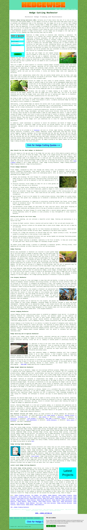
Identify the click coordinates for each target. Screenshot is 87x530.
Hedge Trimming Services (22, 495)
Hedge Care (69, 498)
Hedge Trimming (32, 501)
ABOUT (63, 9)
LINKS (60, 9)
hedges (40, 53)
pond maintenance (32, 420)
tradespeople (27, 421)
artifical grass (23, 416)
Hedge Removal (52, 495)
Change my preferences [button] (61, 525)
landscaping (60, 416)
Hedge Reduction (60, 498)
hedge (20, 406)
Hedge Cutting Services (64, 503)
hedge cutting (15, 415)
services (38, 139)
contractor (53, 56)
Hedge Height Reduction (44, 500)
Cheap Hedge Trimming (65, 495)
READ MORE (24, 364)
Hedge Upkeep (29, 504)
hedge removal (41, 480)
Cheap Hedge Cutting (23, 498)
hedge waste (44, 92)
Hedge (12, 130)
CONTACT (68, 9)
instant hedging (50, 317)
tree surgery (35, 456)
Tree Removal (20, 503)
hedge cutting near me (32, 482)
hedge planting (27, 268)
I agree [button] (48, 525)
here (33, 441)
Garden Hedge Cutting (25, 496)
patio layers (70, 420)
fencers (64, 418)
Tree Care (39, 503)
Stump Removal (30, 503)
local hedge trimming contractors (37, 474)
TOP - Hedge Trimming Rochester (20, 507)
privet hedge (50, 219)
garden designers (52, 420)
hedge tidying (48, 457)
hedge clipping (25, 456)
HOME (56, 9)
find (15, 427)
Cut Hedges (35, 495)
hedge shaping (49, 450)
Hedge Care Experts (66, 496)
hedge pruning (38, 457)
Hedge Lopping (55, 496)
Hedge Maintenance (66, 501)
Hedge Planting (31, 500)
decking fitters (69, 415)
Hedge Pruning (36, 496)
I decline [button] (53, 525)
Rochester (37, 130)
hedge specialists (62, 134)
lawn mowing (42, 416)
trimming (60, 76)
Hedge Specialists (66, 500)
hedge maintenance (55, 433)
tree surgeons (33, 289)
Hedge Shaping (46, 496)
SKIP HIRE (48, 418)
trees (74, 285)
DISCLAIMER (73, 9)
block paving (51, 415)
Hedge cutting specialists (63, 438)
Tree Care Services (50, 503)
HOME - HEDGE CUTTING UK (43, 513)
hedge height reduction (60, 374)
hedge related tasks (55, 459)
